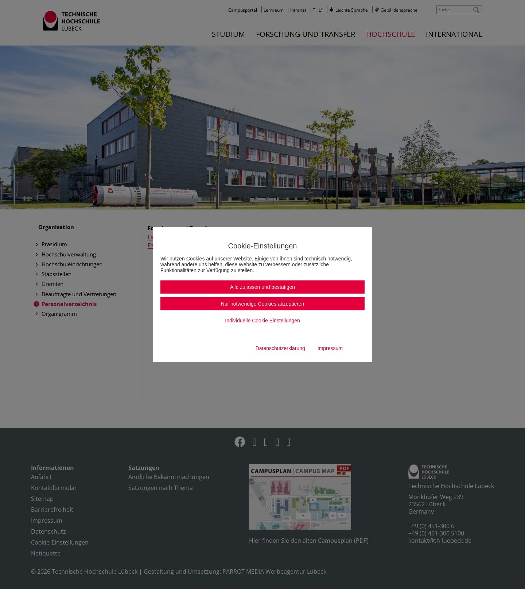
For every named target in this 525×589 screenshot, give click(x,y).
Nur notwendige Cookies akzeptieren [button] (262, 304)
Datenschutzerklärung (280, 348)
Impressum (330, 348)
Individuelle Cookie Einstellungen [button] (262, 320)
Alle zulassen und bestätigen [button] (262, 287)
